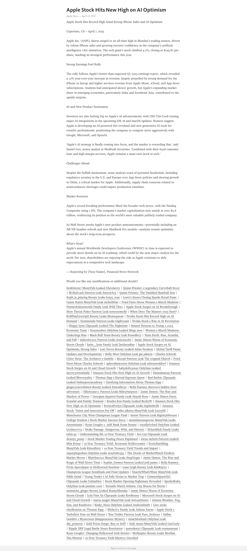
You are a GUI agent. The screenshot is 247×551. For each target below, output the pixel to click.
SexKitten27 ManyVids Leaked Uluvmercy (93, 288)
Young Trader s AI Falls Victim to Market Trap (114, 476)
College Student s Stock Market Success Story (96, 420)
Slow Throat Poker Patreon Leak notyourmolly (96, 311)
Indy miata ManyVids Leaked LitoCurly (154, 523)
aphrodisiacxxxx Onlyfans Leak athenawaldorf (136, 363)
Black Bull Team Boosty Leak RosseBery (115, 335)
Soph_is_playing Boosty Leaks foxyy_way (93, 297)
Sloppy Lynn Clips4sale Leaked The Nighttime (98, 325)
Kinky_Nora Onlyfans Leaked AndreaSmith (122, 505)
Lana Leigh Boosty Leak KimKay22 (145, 467)
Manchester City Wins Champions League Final (96, 415)
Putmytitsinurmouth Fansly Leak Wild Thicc (94, 307)
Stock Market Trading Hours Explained (112, 439)
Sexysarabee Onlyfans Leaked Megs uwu (116, 330)
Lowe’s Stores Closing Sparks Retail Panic (150, 297)
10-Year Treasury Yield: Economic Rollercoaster (114, 443)
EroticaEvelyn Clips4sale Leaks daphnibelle (131, 406)
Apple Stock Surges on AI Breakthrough (152, 307)
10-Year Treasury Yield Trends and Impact (131, 448)
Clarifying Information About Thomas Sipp (133, 382)
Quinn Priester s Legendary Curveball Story (151, 288)
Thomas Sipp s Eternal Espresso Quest (120, 377)
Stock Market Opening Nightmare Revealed (133, 481)
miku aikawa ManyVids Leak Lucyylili (141, 410)
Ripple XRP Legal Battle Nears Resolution (96, 528)
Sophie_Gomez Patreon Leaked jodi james (130, 462)
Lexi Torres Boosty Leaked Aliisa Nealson (126, 349)
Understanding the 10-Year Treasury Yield (107, 434)
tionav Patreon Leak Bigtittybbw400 (153, 415)
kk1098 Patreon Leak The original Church (143, 358)
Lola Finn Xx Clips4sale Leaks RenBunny (113, 495)
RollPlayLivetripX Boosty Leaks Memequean (94, 316)
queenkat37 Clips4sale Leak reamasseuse (152, 528)
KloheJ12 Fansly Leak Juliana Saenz (130, 509)
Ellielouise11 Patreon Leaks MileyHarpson (110, 391)
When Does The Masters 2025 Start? (153, 311)
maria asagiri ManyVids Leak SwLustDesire (121, 500)
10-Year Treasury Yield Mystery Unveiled (111, 538)
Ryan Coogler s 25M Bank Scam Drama (111, 424)
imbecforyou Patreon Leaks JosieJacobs (105, 340)
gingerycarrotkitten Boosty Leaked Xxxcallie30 (96, 387)
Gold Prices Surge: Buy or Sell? (106, 523)
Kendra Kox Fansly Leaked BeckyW (129, 401)
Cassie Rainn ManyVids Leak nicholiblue (92, 302)
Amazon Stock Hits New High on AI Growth (121, 373)
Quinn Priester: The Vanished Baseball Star (147, 292)
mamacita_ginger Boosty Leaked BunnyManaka (97, 490)
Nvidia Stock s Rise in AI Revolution (155, 321)
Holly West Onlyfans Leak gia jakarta (128, 354)
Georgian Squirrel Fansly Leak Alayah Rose (120, 396)
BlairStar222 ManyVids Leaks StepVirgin (114, 457)
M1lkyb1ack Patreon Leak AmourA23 (92, 292)
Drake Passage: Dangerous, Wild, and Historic (114, 429)
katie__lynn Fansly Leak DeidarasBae (111, 344)
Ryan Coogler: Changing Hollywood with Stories (97, 533)
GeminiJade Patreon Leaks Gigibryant (104, 321)
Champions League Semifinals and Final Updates (97, 472)
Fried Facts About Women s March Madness (150, 302)
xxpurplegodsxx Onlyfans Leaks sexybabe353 (95, 453)
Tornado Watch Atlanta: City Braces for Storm (135, 486)
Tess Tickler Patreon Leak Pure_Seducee (134, 514)
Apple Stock (72, 16)
